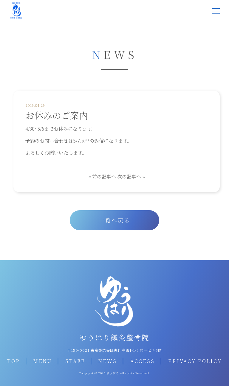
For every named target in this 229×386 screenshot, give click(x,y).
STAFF (75, 361)
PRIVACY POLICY (195, 361)
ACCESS (142, 361)
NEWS (107, 361)
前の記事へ (104, 176)
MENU (42, 361)
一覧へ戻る (114, 220)
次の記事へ (129, 176)
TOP (13, 361)
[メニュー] (216, 11)
